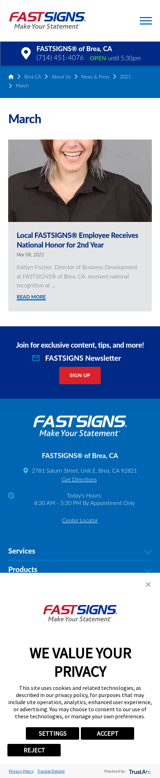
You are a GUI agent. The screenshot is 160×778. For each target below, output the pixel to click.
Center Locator (80, 520)
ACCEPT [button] (107, 733)
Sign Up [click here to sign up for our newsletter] (80, 375)
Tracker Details (51, 771)
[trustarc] (139, 771)
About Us (61, 77)
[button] (146, 21)
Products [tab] (79, 569)
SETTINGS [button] (52, 733)
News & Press (95, 77)
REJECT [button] (34, 750)
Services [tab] (79, 551)
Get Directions (79, 479)
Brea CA (32, 77)
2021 (125, 77)
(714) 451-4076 (60, 57)
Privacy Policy (21, 771)
